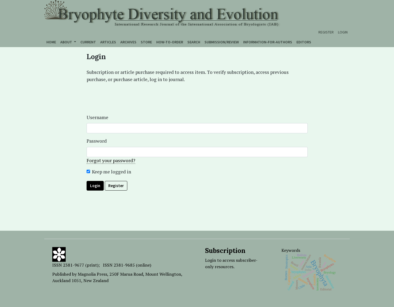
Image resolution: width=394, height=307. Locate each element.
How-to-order (169, 42)
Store (146, 42)
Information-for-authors (267, 42)
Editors (303, 42)
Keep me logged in (111, 172)
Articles (108, 42)
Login (343, 32)
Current (88, 42)
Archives (128, 42)
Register (326, 32)
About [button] (66, 42)
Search (193, 42)
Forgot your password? (111, 160)
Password (97, 141)
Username (97, 117)
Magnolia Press (92, 274)
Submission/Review (222, 42)
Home (51, 42)
